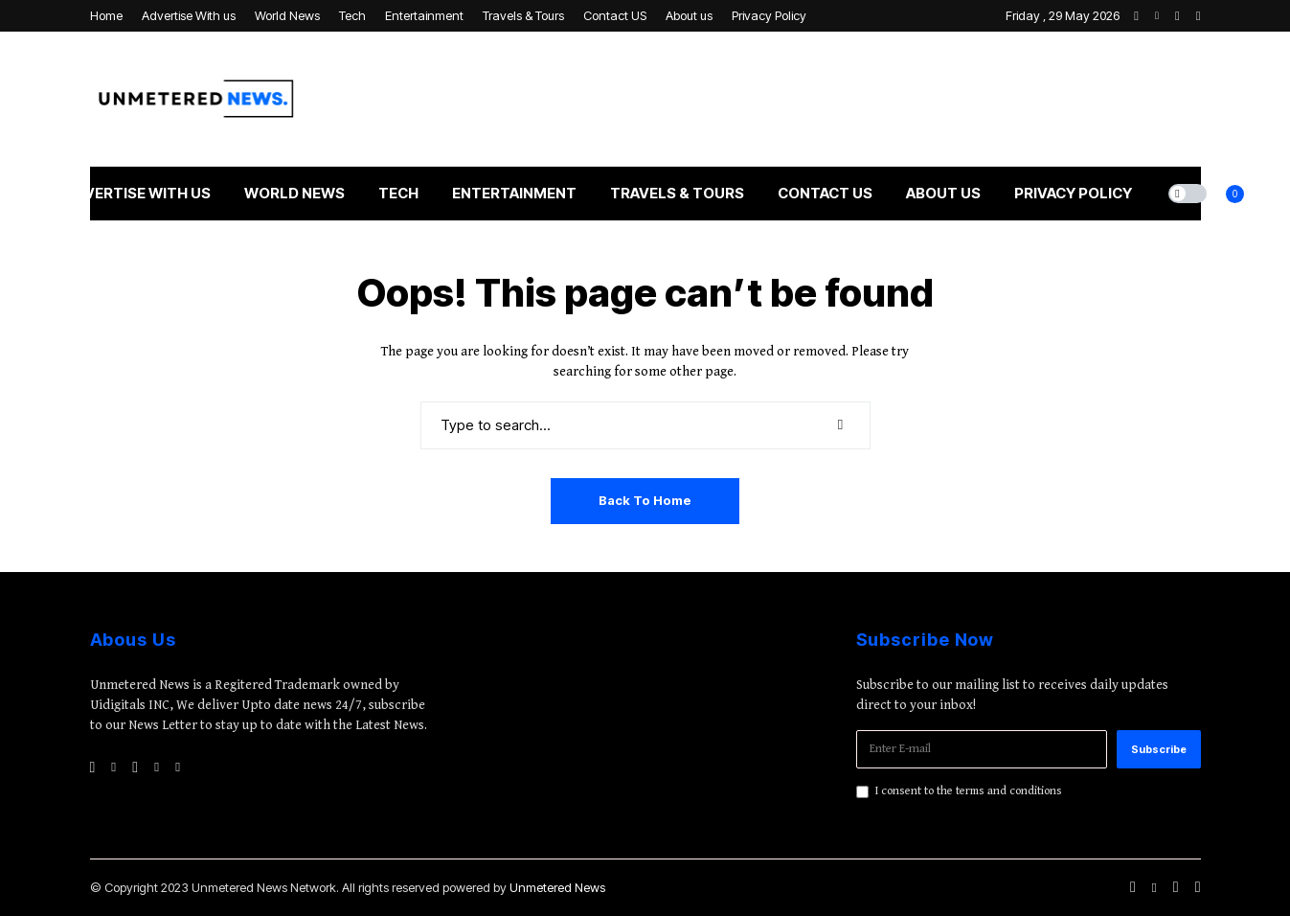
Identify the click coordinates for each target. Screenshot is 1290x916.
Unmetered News (557, 887)
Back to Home (645, 500)
